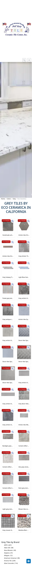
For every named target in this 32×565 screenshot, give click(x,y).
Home (3, 199)
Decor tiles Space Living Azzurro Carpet (24, 340)
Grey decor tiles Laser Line (24, 404)
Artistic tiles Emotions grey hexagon (24, 235)
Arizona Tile (9, 561)
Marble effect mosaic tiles (24, 530)
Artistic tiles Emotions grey (8, 256)
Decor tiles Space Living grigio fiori (8, 383)
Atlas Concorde (11, 563)
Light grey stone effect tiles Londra (8, 509)
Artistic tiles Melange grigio (24, 425)
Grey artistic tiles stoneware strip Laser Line (8, 404)
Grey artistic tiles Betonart (24, 298)
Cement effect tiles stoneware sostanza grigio (8, 488)
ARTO (7, 545)
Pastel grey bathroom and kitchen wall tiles (8, 298)
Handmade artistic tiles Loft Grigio (8, 235)
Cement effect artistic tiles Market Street (24, 446)
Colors (9, 199)
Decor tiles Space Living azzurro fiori (8, 361)
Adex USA (8, 548)
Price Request (6, 220)
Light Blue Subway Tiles (24, 277)
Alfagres (8, 555)
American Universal (12, 558)
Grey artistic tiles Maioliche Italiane (8, 425)
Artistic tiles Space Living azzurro (24, 319)
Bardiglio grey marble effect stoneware (8, 446)
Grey (14, 199)
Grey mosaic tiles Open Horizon (8, 530)
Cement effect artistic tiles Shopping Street (8, 467)
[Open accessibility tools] (28, 561)
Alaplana (8, 553)
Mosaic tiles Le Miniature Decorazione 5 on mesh (24, 509)
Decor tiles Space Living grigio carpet (24, 361)
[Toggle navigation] (29, 60)
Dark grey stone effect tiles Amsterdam (24, 488)
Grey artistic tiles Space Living (8, 340)
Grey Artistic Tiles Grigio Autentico (24, 256)
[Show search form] (24, 60)
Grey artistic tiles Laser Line (24, 383)
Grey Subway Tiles (8, 277)
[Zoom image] (12, 221)
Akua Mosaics (10, 550)
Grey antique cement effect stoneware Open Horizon (8, 319)
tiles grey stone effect (24, 467)
